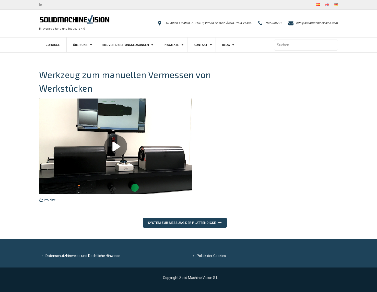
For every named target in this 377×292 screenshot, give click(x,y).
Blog (226, 45)
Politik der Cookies (211, 256)
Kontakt (200, 45)
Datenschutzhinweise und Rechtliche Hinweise (82, 256)
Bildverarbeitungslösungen (125, 45)
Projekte (171, 45)
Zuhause (53, 45)
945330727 (274, 23)
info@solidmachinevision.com (317, 23)
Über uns (80, 45)
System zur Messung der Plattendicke (182, 223)
